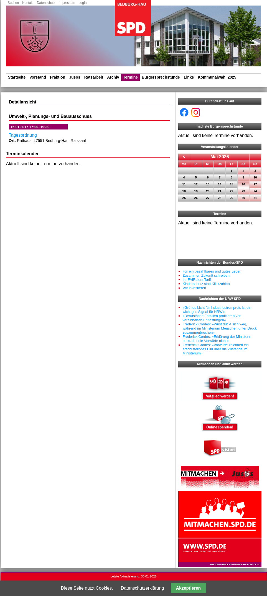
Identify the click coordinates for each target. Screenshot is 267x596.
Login (82, 3)
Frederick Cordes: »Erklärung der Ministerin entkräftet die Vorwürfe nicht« (217, 339)
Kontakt (28, 3)
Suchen (13, 3)
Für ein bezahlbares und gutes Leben (212, 271)
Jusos (74, 77)
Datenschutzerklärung (142, 588)
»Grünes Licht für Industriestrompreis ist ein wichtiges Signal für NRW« (217, 309)
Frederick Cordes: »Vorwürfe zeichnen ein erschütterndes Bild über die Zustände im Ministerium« (216, 349)
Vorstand (37, 77)
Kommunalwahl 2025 (217, 77)
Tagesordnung (23, 135)
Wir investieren (194, 288)
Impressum (67, 3)
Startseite (17, 77)
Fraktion (57, 77)
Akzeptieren (188, 588)
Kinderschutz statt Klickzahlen (206, 284)
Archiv (113, 77)
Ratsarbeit (93, 77)
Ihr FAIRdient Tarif (197, 280)
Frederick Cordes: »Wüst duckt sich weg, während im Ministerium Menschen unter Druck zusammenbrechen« (220, 328)
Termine (130, 77)
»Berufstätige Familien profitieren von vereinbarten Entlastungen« (212, 318)
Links (189, 77)
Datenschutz (46, 3)
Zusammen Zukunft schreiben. (207, 275)
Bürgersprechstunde (161, 77)
